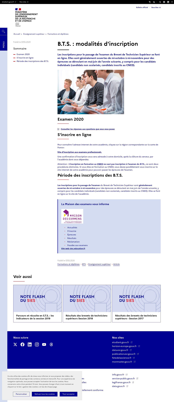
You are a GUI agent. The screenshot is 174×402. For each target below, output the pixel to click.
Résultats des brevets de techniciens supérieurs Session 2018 (86, 317)
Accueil (17, 34)
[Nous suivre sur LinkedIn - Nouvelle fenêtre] (169, 2)
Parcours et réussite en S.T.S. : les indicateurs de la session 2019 (35, 317)
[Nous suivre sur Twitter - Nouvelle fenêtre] (161, 2)
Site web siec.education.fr (73, 248)
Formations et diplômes (58, 34)
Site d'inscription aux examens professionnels (79, 152)
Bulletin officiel (142, 7)
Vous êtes (154, 7)
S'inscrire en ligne (25, 58)
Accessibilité (154, 2)
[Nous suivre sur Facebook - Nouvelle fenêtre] (165, 2)
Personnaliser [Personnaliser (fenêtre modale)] (21, 394)
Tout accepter (68, 394)
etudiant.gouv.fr (9, 2)
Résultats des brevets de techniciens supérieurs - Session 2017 (136, 317)
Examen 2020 (23, 54)
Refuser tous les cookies (45, 394)
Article (116, 264)
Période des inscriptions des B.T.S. (33, 61)
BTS (84, 264)
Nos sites (23, 2)
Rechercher (3, 30)
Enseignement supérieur (33, 34)
